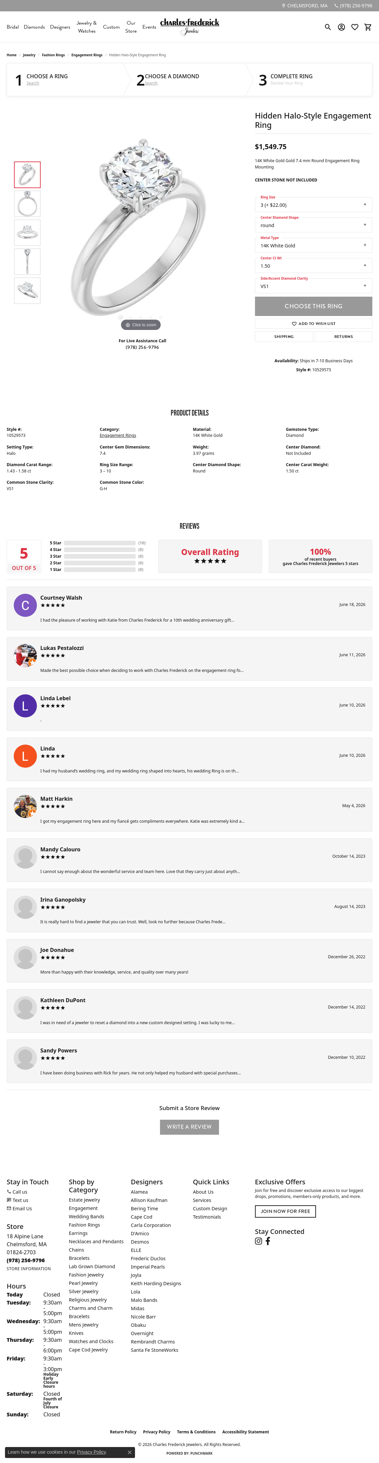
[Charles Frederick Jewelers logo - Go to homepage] (189, 27)
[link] (304, 5)
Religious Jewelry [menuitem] (88, 1300)
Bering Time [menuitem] (144, 1208)
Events (149, 27)
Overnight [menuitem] (142, 1333)
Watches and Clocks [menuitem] (91, 1341)
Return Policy (123, 1432)
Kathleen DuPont (62, 1000)
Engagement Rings (86, 55)
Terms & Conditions (196, 1432)
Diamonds (34, 27)
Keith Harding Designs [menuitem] (156, 1283)
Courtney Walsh (61, 597)
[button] (328, 27)
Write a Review (189, 1127)
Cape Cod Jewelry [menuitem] (88, 1349)
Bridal (13, 27)
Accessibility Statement (245, 1432)
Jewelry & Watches (87, 27)
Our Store (131, 27)
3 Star (55, 556)
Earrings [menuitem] (78, 1233)
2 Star (55, 563)
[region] (141, 233)
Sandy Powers (58, 1050)
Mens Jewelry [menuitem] (84, 1324)
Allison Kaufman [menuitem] (149, 1200)
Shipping (284, 337)
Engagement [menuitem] (83, 1208)
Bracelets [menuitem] (79, 1258)
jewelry (29, 55)
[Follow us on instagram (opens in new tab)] (258, 1241)
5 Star (55, 543)
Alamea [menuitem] (139, 1192)
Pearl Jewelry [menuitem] (83, 1283)
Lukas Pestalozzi (62, 648)
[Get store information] (29, 1269)
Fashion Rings (53, 55)
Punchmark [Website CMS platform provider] (201, 1453)
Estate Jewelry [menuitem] (84, 1200)
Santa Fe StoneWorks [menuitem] (154, 1350)
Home (12, 55)
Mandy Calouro (60, 849)
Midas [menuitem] (138, 1308)
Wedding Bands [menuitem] (86, 1216)
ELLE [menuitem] (136, 1250)
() (142, 543)
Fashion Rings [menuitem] (84, 1225)
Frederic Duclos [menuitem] (148, 1258)
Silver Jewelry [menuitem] (84, 1291)
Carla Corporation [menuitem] (151, 1225)
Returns (343, 337)
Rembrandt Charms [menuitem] (153, 1341)
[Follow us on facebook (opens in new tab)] (267, 1241)
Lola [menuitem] (135, 1292)
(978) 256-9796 (142, 347)
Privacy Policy (156, 1432)
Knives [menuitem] (76, 1333)
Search (33, 83)
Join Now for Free (285, 1211)
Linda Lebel (55, 698)
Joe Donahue (57, 950)
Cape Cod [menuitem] (142, 1217)
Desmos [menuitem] (140, 1242)
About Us (203, 1192)
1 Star (55, 569)
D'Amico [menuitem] (140, 1233)
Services (202, 1200)
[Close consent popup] (130, 1452)
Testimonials (207, 1217)
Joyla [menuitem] (136, 1275)
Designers (60, 27)
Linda (47, 748)
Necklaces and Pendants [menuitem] (96, 1241)
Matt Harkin (56, 798)
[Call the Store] (26, 1260)
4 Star (55, 549)
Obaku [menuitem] (138, 1325)
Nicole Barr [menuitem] (143, 1317)
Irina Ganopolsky (63, 899)
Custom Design (210, 1208)
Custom (111, 27)
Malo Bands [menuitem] (144, 1300)
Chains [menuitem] (76, 1250)
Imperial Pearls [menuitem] (148, 1267)
